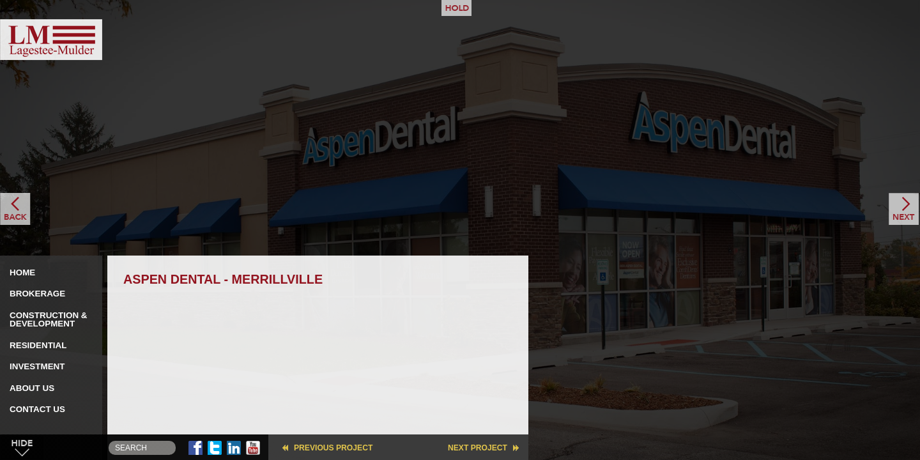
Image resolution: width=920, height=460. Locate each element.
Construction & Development (49, 319)
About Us (32, 388)
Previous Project (333, 447)
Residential (38, 345)
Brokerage (37, 293)
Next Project (477, 447)
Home (22, 272)
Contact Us (37, 409)
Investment (37, 366)
